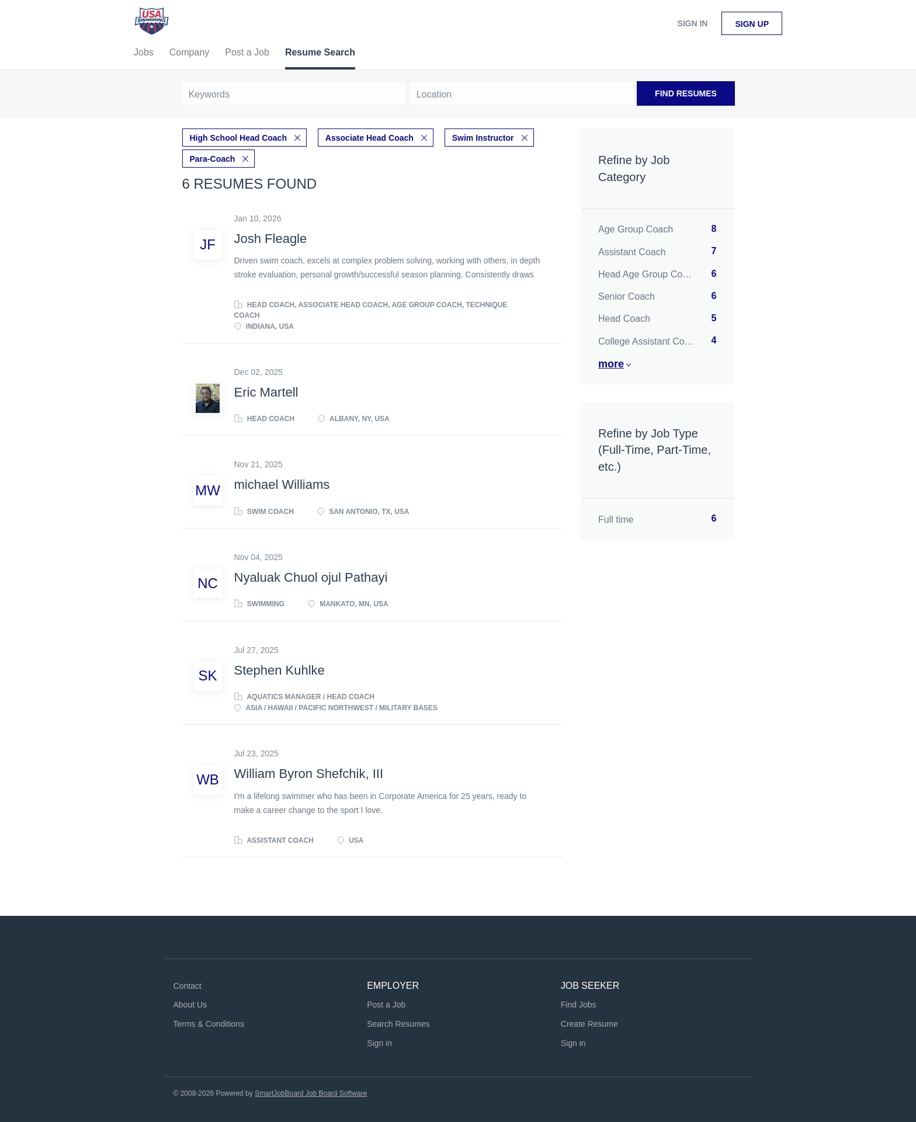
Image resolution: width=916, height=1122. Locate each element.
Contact (188, 986)
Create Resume (589, 1024)
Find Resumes (686, 93)
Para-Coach (212, 159)
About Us (190, 1004)
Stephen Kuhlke (279, 670)
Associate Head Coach (369, 138)
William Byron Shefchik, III (309, 773)
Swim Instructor (483, 138)
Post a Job (386, 1004)
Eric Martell (266, 392)
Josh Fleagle (270, 238)
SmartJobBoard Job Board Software (311, 1093)
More (611, 364)
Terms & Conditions (209, 1024)
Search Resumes (398, 1024)
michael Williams (282, 484)
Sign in (692, 23)
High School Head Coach (238, 138)
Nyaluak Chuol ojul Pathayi (311, 577)
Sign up (752, 24)
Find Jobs (578, 1004)
